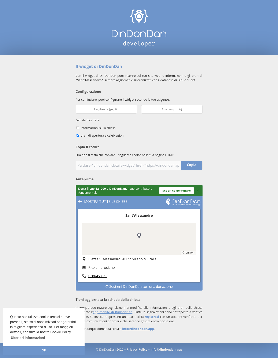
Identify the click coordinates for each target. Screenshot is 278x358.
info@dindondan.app (138, 329)
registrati (152, 317)
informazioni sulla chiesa (96, 128)
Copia (191, 164)
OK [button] (44, 350)
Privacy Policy (137, 349)
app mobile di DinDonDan (112, 312)
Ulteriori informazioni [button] (28, 338)
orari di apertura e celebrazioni (101, 135)
